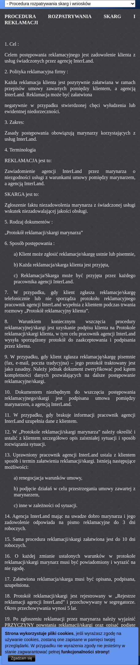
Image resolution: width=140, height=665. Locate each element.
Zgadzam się (21, 658)
